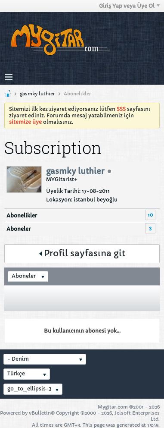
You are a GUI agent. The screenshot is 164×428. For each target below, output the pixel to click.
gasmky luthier (37, 94)
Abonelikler (21, 215)
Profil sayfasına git (82, 253)
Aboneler (18, 229)
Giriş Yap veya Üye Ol (129, 6)
